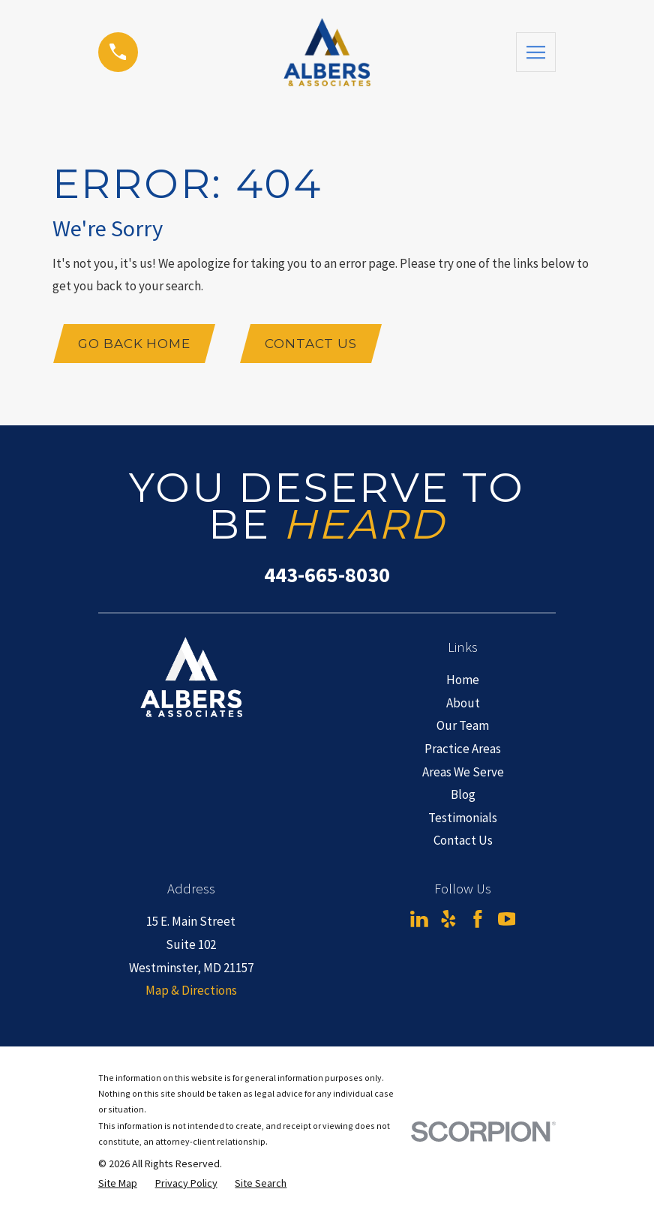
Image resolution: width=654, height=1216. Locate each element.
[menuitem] (117, 1183)
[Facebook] (478, 920)
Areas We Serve (463, 772)
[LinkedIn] (419, 920)
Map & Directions (191, 990)
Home (462, 679)
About (463, 703)
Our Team (462, 726)
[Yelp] (449, 920)
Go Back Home (134, 343)
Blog (463, 794)
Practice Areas (462, 748)
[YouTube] (507, 920)
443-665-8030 (327, 575)
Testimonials (462, 817)
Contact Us (312, 343)
